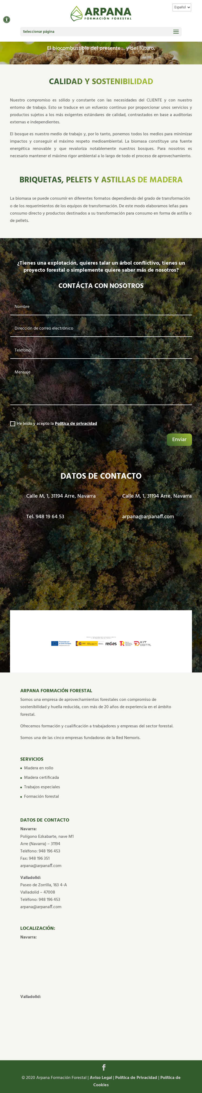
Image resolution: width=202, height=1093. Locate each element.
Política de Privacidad (136, 1077)
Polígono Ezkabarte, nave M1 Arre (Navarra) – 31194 (47, 840)
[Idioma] (182, 7)
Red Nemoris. (128, 737)
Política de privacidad (76, 423)
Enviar (179, 439)
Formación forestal (41, 796)
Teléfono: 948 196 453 (40, 851)
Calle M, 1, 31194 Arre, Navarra (61, 496)
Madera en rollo (38, 768)
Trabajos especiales (42, 787)
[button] (7, 19)
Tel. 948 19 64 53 (45, 517)
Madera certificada (41, 777)
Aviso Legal (101, 1077)
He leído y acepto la (53, 423)
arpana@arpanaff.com (148, 517)
